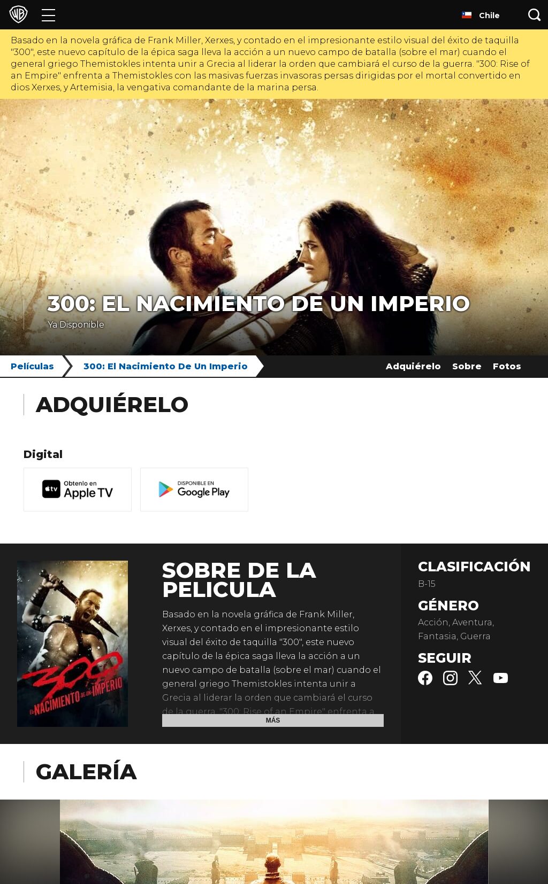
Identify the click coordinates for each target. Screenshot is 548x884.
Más (273, 720)
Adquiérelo (413, 366)
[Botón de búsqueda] (534, 14)
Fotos (507, 366)
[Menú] (48, 14)
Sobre (467, 366)
